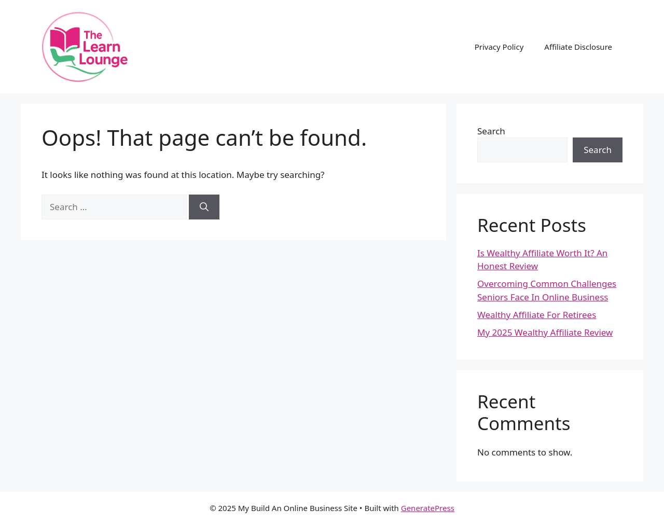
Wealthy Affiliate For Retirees (536, 315)
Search (491, 131)
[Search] (204, 207)
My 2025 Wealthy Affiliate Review (545, 332)
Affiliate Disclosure (578, 47)
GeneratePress (427, 508)
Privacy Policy (499, 47)
